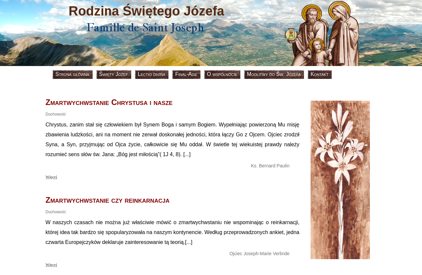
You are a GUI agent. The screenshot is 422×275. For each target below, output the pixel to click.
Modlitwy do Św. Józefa (274, 74)
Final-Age (186, 74)
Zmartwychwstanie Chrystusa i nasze (108, 102)
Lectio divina (152, 74)
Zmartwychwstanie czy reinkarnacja (107, 199)
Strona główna (72, 74)
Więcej (51, 177)
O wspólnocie (222, 74)
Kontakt (319, 74)
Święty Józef (113, 74)
